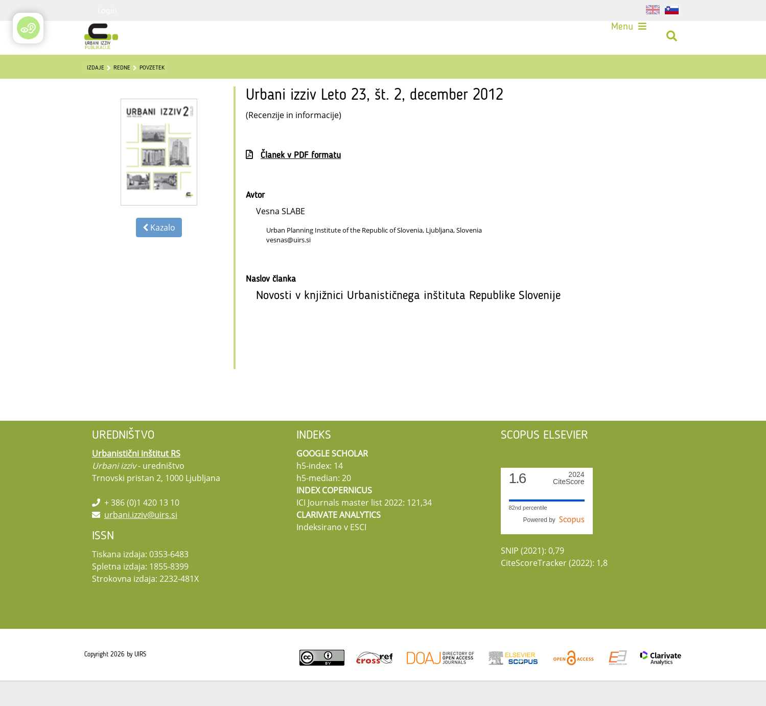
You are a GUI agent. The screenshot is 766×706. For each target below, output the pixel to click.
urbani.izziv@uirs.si (140, 540)
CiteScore (568, 503)
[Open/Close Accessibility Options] (28, 27)
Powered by (553, 545)
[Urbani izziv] (104, 39)
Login (107, 10)
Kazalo (159, 253)
